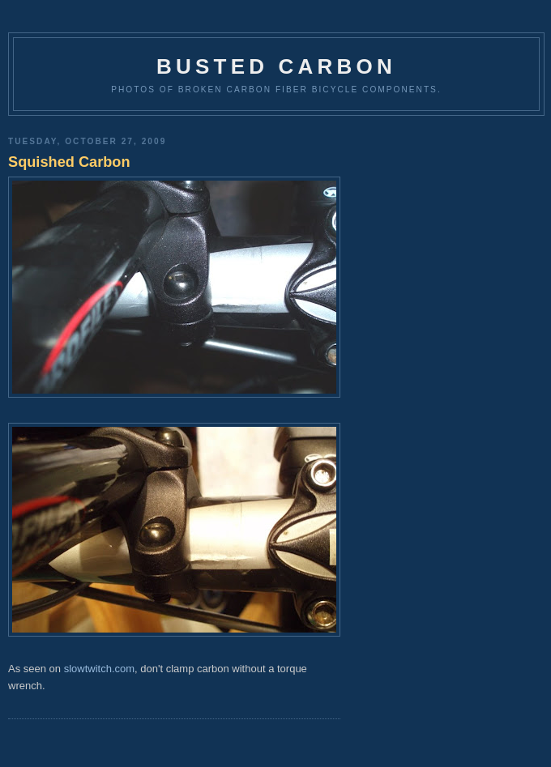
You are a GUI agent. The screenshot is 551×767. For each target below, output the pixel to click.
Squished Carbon (69, 162)
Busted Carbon (276, 66)
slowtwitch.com (99, 669)
